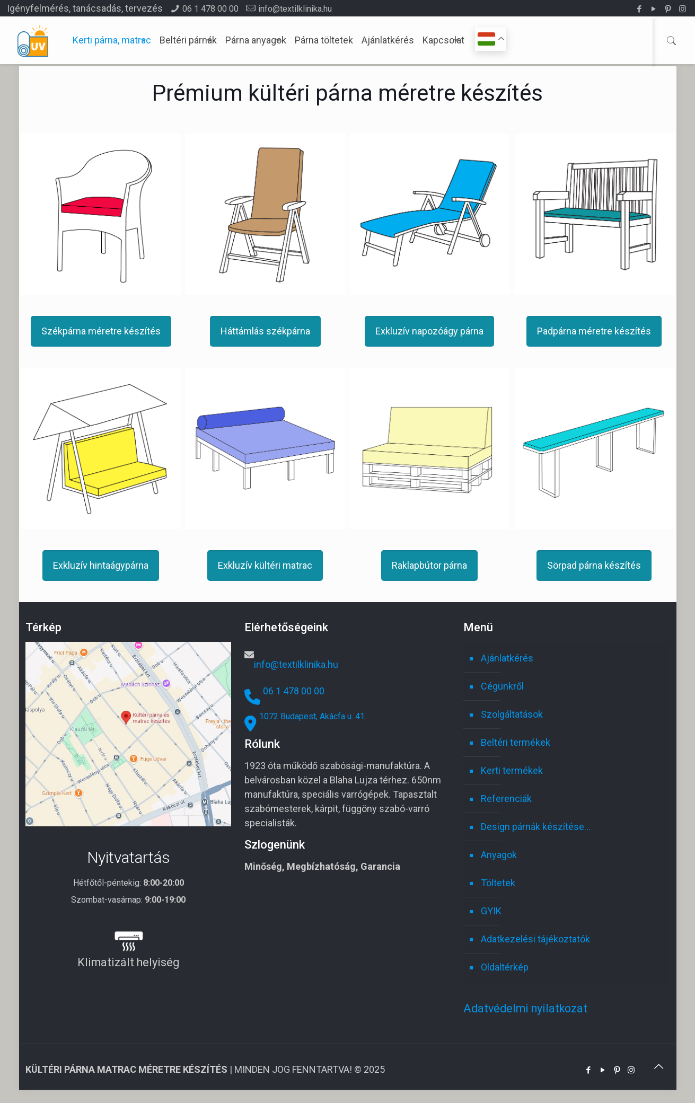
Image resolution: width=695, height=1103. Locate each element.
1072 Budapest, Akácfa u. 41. (312, 716)
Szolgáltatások (512, 714)
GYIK (491, 910)
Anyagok (499, 854)
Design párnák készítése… (536, 826)
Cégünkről (502, 686)
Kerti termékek (512, 770)
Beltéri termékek (515, 742)
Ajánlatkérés (507, 658)
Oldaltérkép (505, 967)
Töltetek (498, 882)
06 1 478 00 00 (210, 9)
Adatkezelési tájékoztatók (535, 939)
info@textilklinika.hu (295, 9)
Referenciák (506, 798)
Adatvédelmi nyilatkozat (525, 1008)
